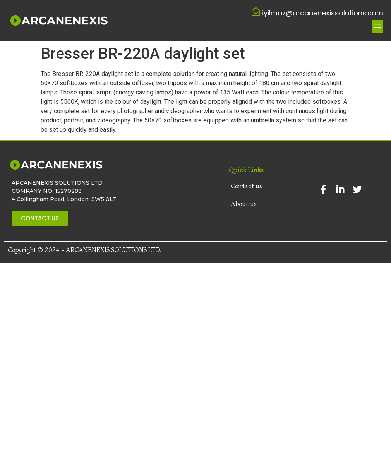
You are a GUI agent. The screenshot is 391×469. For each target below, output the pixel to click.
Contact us (246, 186)
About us (244, 204)
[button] (377, 26)
